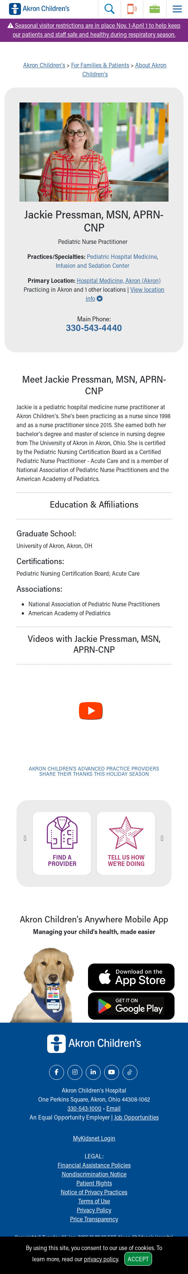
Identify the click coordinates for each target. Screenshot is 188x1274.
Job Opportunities (136, 1117)
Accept (138, 1259)
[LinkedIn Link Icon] (93, 1072)
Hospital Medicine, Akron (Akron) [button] (119, 280)
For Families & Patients (100, 65)
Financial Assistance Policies (94, 1165)
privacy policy (101, 1259)
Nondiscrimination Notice (94, 1174)
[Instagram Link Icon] (74, 1072)
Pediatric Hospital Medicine (122, 256)
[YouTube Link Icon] (111, 1072)
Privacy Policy (94, 1210)
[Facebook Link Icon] (56, 1072)
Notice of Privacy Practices (94, 1192)
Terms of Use (94, 1201)
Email (113, 1108)
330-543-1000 (84, 1108)
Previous (25, 838)
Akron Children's (44, 65)
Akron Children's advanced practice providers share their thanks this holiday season (94, 771)
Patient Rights (94, 1183)
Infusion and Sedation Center (92, 265)
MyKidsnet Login (94, 1138)
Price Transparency (94, 1219)
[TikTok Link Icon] (129, 1072)
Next (162, 838)
